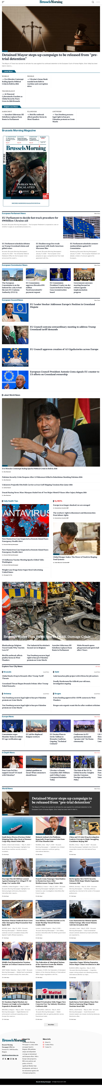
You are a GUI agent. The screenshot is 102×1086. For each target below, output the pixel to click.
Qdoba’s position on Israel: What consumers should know (36, 773)
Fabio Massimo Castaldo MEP (62, 563)
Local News (46, 672)
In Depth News (8, 753)
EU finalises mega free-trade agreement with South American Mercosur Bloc (49, 246)
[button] (3, 2)
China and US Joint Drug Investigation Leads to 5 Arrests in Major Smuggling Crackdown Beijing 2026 (84, 840)
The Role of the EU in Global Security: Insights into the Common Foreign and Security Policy (84, 776)
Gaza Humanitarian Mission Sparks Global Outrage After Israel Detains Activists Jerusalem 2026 (83, 924)
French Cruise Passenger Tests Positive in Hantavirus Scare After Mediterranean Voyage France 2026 (51, 882)
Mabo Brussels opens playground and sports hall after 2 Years (88, 648)
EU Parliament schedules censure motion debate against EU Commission (84, 246)
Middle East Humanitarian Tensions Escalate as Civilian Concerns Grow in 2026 (16, 966)
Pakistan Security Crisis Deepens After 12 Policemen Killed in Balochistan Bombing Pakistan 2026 (42, 478)
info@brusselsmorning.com (10, 1056)
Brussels (7, 672)
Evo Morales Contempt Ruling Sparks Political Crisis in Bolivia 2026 (12, 82)
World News (7, 789)
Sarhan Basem (7, 488)
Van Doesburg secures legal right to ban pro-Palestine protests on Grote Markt (38, 658)
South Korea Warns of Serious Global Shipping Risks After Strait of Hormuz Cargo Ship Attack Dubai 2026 (17, 840)
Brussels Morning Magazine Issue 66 (26, 203)
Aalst (56, 672)
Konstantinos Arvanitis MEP (62, 508)
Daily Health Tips (10, 501)
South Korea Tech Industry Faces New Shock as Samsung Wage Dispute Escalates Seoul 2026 (84, 1005)
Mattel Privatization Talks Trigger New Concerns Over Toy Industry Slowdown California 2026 (51, 1005)
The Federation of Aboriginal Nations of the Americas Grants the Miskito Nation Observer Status (50, 966)
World (5, 51)
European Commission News (15, 265)
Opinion (56, 554)
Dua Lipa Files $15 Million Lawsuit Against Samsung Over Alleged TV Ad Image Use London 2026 (16, 882)
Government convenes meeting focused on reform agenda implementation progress (83, 288)
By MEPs (58, 501)
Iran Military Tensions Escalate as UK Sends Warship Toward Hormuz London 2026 (50, 924)
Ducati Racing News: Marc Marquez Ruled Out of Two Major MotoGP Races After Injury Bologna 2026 (44, 493)
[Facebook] (3, 1060)
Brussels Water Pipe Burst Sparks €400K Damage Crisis (47, 637)
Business (6, 960)
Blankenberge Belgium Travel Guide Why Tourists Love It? (13, 648)
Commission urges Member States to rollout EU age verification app (12, 737)
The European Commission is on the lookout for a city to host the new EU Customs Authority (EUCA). (12, 288)
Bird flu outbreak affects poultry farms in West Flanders (37, 117)
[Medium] (16, 1060)
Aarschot (7, 111)
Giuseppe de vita (8, 575)
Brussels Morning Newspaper (11, 544)
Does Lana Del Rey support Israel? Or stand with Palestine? (12, 773)
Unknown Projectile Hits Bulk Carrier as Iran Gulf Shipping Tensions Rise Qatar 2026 (37, 485)
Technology (8, 91)
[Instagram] (11, 1060)
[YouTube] (8, 1060)
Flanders (32, 111)
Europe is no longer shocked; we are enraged (71, 506)
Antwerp (57, 111)
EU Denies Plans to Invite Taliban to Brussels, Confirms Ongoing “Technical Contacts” (58, 740)
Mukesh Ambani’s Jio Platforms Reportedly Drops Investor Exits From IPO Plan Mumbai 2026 (50, 840)
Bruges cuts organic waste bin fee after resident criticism (76, 706)
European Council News (12, 300)
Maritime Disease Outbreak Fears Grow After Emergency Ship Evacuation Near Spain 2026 (15, 924)
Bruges (57, 694)
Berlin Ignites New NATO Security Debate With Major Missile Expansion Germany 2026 (84, 882)
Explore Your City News (12, 667)
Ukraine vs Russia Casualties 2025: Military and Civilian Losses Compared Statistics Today (60, 776)
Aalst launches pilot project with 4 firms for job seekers (75, 677)
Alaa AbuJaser (7, 472)
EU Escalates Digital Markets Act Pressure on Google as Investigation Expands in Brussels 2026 (15, 1005)
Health (5, 536)
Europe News (8, 717)
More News (97, 213)
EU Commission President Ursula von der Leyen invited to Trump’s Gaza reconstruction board (60, 288)
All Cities (97, 667)
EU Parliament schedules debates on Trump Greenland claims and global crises (16, 246)
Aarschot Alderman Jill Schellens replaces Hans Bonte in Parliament (13, 117)
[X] (5, 1060)
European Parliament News (14, 213)
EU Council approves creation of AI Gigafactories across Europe (64, 350)
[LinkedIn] (13, 1060)
